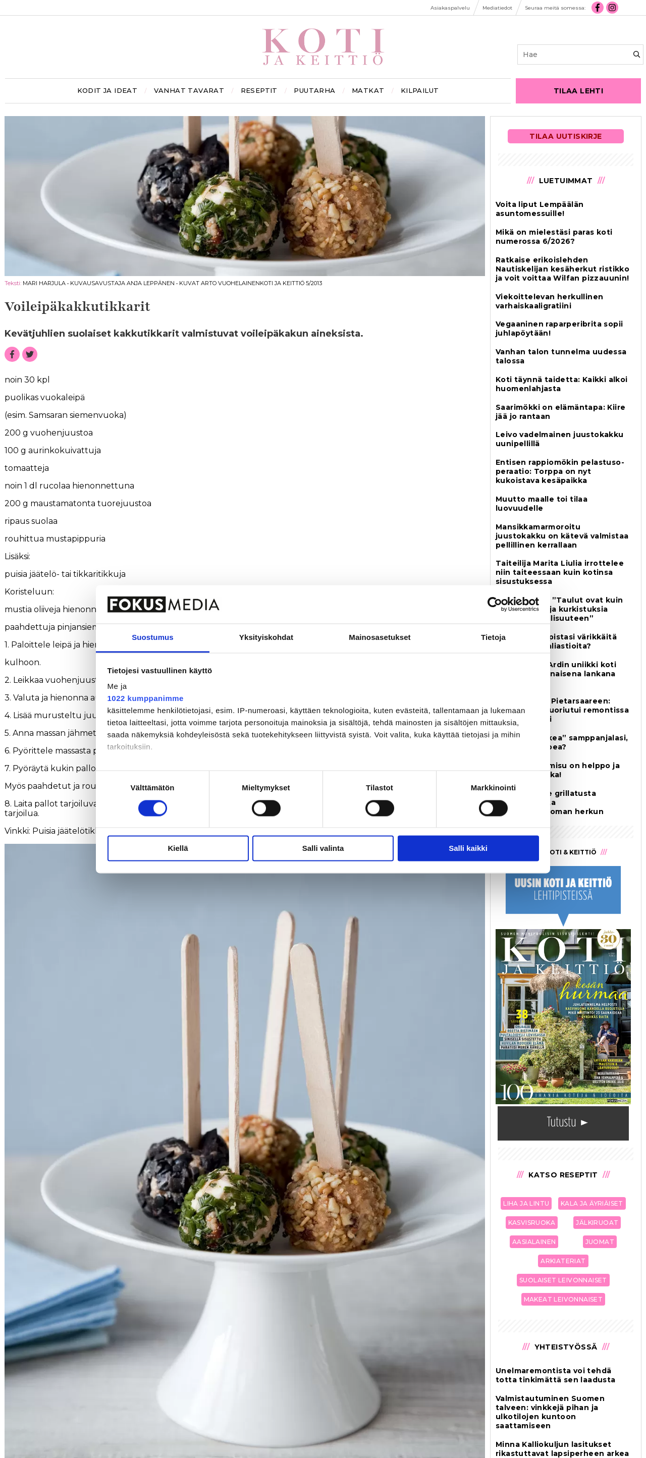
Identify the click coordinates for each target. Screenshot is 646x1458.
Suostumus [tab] (153, 637)
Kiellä (178, 848)
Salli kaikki (468, 848)
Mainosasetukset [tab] (379, 637)
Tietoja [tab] (493, 637)
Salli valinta (323, 848)
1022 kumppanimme (145, 698)
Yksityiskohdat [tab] (266, 637)
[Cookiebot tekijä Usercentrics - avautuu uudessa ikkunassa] (495, 604)
